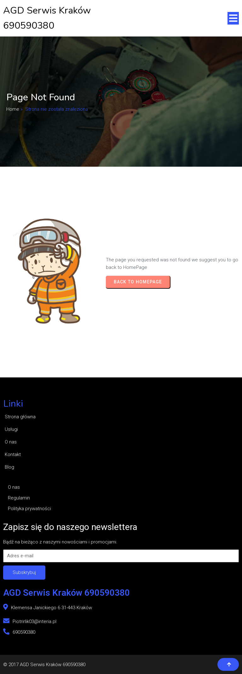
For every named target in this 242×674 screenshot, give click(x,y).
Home (12, 109)
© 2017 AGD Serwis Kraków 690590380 (44, 664)
